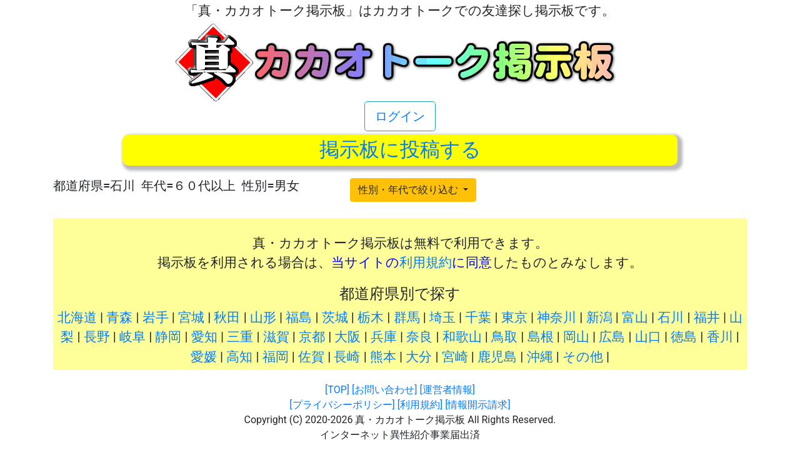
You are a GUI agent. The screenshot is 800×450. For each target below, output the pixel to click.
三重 (240, 336)
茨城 (335, 317)
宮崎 (455, 356)
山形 (263, 317)
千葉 (478, 317)
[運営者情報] (446, 390)
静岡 (168, 336)
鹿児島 (497, 356)
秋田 (227, 317)
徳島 (684, 336)
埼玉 (442, 317)
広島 (612, 336)
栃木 (371, 317)
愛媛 (204, 356)
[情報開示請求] (477, 405)
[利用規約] (420, 405)
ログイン (400, 116)
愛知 (204, 336)
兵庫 (384, 336)
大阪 (347, 336)
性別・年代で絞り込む (409, 190)
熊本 (383, 356)
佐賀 (311, 356)
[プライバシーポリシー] (341, 405)
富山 (635, 317)
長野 (97, 336)
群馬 (407, 317)
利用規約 (425, 262)
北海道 (77, 317)
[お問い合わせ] (384, 390)
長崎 (347, 356)
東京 (514, 317)
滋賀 (276, 336)
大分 (419, 356)
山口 (648, 336)
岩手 (155, 317)
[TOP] (337, 390)
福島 (299, 317)
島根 (541, 336)
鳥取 (504, 336)
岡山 (576, 336)
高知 (239, 356)
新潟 (599, 317)
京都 (312, 336)
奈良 (419, 336)
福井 (707, 317)
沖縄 (540, 356)
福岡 (275, 356)
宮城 (191, 317)
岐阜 (132, 336)
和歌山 (462, 336)
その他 (582, 356)
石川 (671, 317)
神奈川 (556, 317)
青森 (119, 317)
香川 (720, 336)
